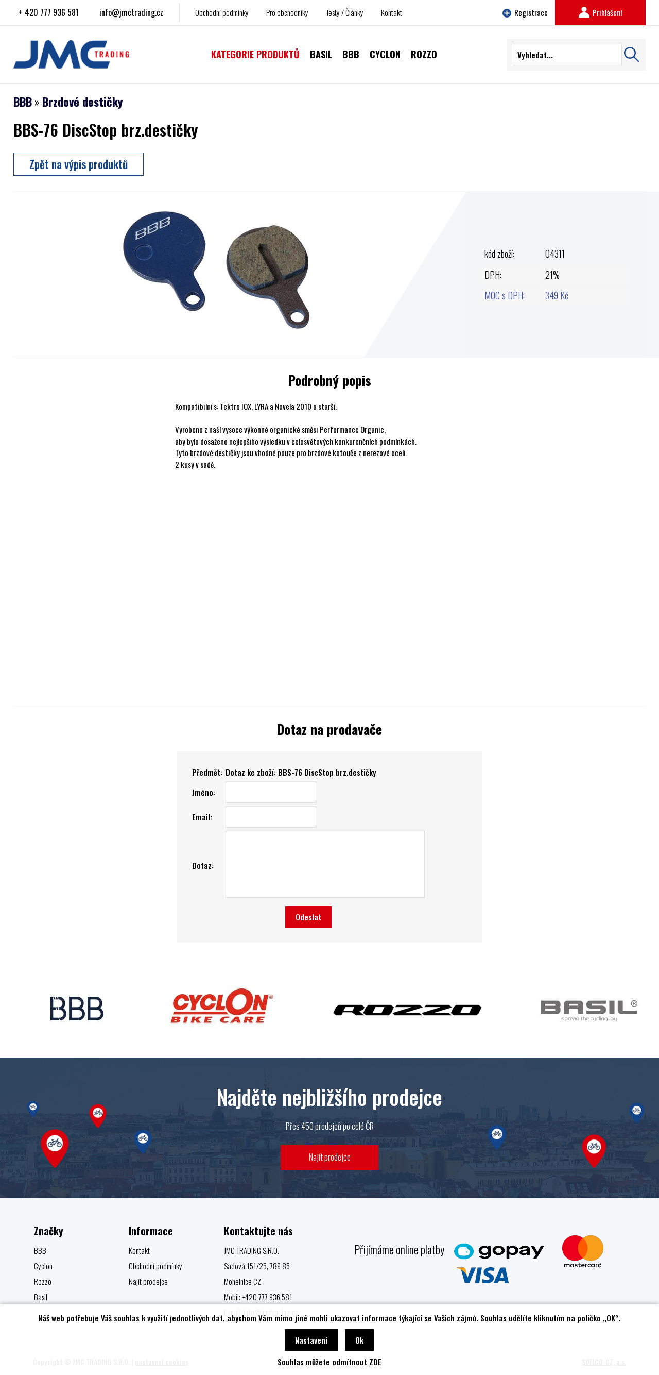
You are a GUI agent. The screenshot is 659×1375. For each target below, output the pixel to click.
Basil (40, 1296)
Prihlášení (600, 12)
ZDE (375, 1361)
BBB (22, 101)
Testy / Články (344, 12)
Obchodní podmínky (222, 12)
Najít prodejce (330, 1156)
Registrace (525, 12)
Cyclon (43, 1265)
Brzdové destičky (82, 101)
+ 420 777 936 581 (49, 12)
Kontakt (391, 12)
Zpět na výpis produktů (78, 164)
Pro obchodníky (287, 12)
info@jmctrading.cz (131, 12)
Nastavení (311, 1340)
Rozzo (42, 1281)
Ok (359, 1340)
